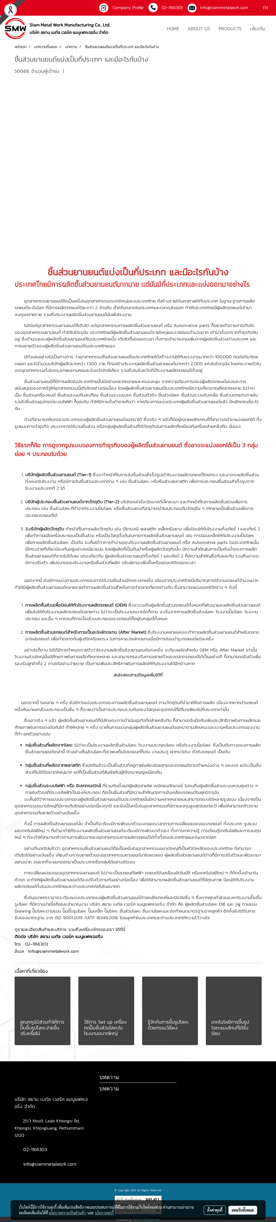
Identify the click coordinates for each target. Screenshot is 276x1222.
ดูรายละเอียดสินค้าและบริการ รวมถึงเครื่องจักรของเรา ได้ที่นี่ (71, 929)
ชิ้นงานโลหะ (152, 911)
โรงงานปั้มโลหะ (98, 508)
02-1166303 (36, 943)
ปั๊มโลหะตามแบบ (46, 911)
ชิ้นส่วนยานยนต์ (76, 272)
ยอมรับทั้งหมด (243, 1210)
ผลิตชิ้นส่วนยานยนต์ (89, 284)
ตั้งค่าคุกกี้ (214, 1210)
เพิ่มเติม (257, 28)
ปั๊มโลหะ (236, 611)
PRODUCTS (230, 28)
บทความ (109, 1088)
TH (262, 8)
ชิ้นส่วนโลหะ (169, 394)
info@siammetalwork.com (222, 7)
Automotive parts (192, 325)
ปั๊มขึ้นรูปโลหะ (75, 911)
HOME (173, 28)
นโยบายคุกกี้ (104, 1212)
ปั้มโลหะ (204, 745)
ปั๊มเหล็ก (95, 911)
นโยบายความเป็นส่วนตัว (67, 1212)
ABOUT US (199, 28)
